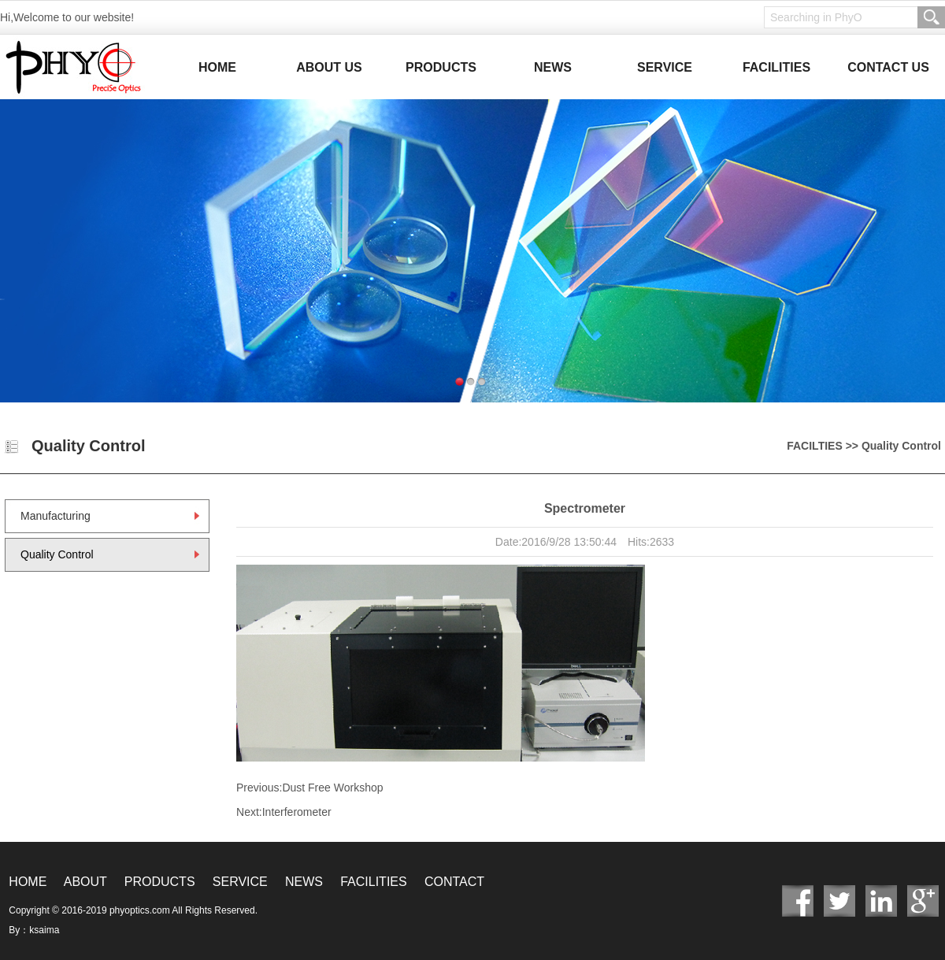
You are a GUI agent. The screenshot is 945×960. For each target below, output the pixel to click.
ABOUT (85, 881)
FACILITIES (776, 67)
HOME (217, 67)
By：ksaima (34, 930)
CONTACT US (888, 67)
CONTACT (454, 881)
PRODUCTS (441, 67)
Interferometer (297, 812)
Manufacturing (55, 516)
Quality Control (57, 554)
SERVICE (664, 67)
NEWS (553, 67)
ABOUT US (329, 67)
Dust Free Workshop (332, 787)
